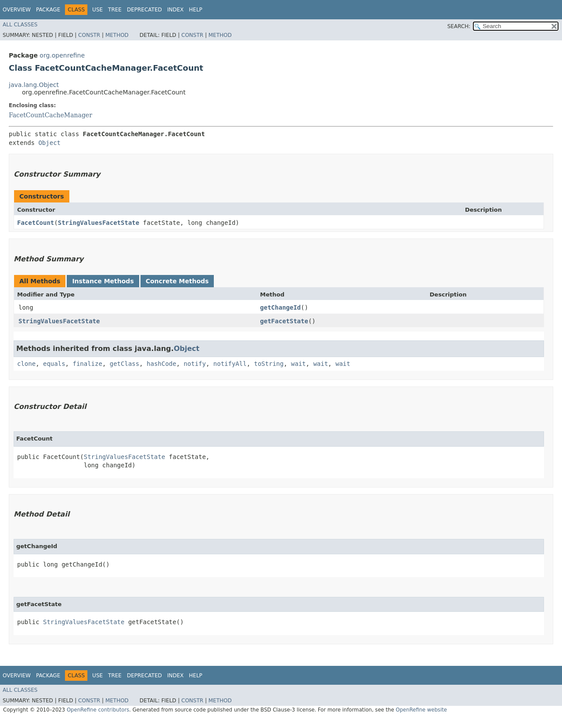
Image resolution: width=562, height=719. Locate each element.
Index (175, 10)
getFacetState (284, 321)
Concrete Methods (177, 281)
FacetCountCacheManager (50, 115)
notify (195, 363)
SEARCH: (459, 26)
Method (117, 35)
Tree (115, 10)
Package (48, 10)
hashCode (161, 363)
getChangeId (280, 307)
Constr (89, 35)
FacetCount (35, 222)
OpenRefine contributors (98, 710)
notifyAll (230, 363)
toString (269, 363)
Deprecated (144, 10)
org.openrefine (62, 55)
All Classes (20, 25)
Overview (17, 10)
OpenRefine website (421, 710)
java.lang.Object (34, 84)
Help (195, 10)
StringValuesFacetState (98, 222)
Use (97, 10)
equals (54, 363)
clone (26, 363)
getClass (124, 363)
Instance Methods (102, 281)
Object (49, 142)
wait (298, 363)
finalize (87, 363)
